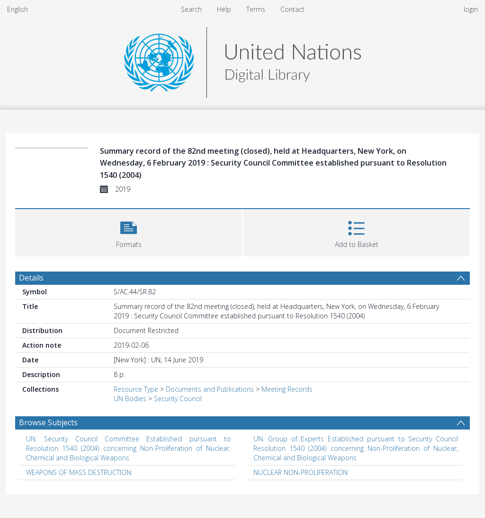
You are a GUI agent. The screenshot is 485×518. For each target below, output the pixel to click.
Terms (255, 9)
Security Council (178, 398)
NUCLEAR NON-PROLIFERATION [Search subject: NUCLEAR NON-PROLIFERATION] (300, 472)
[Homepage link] (242, 60)
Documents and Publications (210, 389)
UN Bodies (130, 398)
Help (224, 9)
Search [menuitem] (191, 9)
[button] (128, 231)
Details (31, 277)
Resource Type (136, 389)
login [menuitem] (471, 9)
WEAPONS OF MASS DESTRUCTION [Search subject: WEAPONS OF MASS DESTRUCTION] (78, 472)
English (17, 9)
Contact (292, 9)
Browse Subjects (48, 422)
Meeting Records (287, 389)
